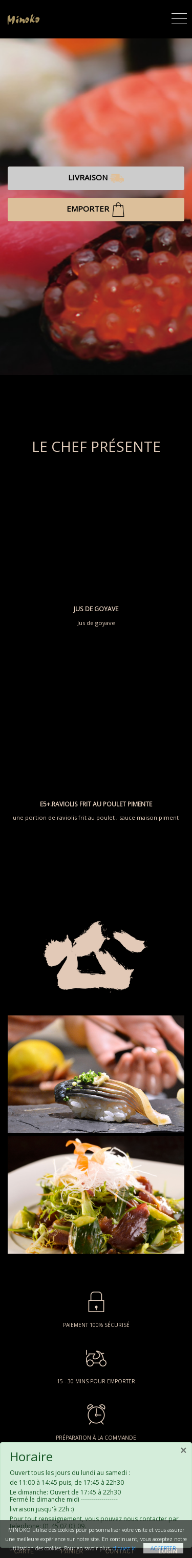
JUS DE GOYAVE (96, 609)
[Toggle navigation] (179, 17)
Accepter (163, 1548)
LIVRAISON (96, 178)
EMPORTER (96, 209)
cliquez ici (125, 1548)
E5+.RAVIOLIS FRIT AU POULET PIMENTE (96, 804)
